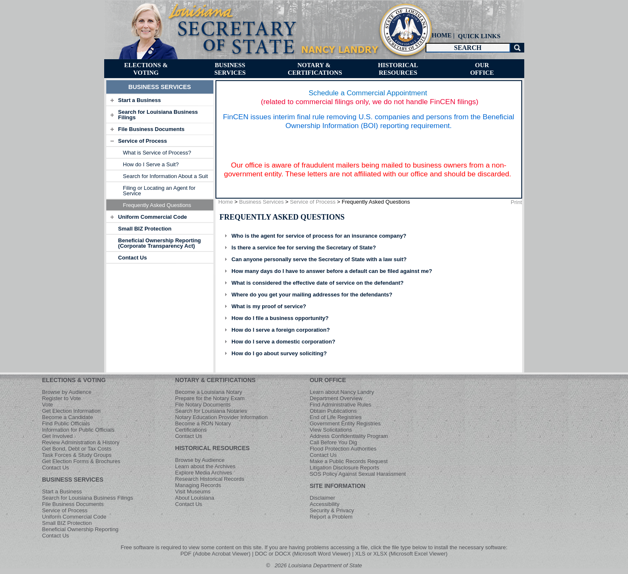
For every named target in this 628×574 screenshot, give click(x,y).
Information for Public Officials (78, 430)
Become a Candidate (67, 417)
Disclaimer (322, 498)
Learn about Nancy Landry (342, 392)
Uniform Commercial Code (152, 217)
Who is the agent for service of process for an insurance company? (318, 236)
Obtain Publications (333, 411)
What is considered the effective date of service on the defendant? (317, 283)
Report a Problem (331, 517)
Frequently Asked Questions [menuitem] (157, 205)
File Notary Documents (203, 404)
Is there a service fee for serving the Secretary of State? (303, 247)
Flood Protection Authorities (343, 449)
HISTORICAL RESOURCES (212, 448)
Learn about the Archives (205, 466)
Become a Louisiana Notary (208, 392)
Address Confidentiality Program (349, 436)
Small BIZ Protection (144, 228)
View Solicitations (331, 430)
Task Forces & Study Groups (76, 455)
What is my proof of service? (268, 306)
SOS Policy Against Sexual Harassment (358, 474)
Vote (47, 404)
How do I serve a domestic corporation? (283, 341)
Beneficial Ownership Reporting (80, 529)
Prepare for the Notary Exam (209, 398)
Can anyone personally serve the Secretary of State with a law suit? (319, 259)
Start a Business (139, 100)
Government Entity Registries (345, 423)
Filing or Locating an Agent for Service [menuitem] (159, 191)
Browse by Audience (67, 392)
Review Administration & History (80, 442)
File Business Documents (151, 129)
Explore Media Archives (203, 472)
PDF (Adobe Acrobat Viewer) (216, 553)
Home (225, 202)
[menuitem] (478, 36)
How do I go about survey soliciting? (279, 353)
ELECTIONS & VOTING (74, 380)
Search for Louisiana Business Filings (158, 115)
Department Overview (336, 398)
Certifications (191, 430)
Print (516, 202)
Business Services (261, 202)
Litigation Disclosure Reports (344, 467)
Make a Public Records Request (349, 461)
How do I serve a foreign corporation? (280, 330)
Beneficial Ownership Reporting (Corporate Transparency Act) (159, 243)
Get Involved (57, 436)
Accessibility (324, 504)
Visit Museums (192, 491)
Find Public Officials (66, 423)
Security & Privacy (332, 510)
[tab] (159, 99)
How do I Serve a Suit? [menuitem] (151, 164)
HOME (442, 35)
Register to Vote (61, 398)
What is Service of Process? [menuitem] (157, 152)
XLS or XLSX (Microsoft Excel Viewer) (401, 553)
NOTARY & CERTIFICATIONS (215, 380)
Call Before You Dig (333, 442)
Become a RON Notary (203, 423)
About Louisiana (194, 498)
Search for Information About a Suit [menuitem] (165, 176)
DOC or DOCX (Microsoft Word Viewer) (303, 553)
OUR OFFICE (328, 380)
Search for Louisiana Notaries (211, 411)
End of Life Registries (336, 417)
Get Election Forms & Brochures (81, 461)
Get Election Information (71, 411)
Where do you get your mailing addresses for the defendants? (311, 294)
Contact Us (132, 257)
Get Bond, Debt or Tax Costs (76, 449)
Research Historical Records (209, 479)
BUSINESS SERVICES (72, 479)
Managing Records (198, 485)
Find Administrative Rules (340, 404)
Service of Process (142, 141)
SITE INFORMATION (337, 485)
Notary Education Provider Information (221, 417)
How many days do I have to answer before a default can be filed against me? (331, 271)
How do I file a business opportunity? (279, 318)
